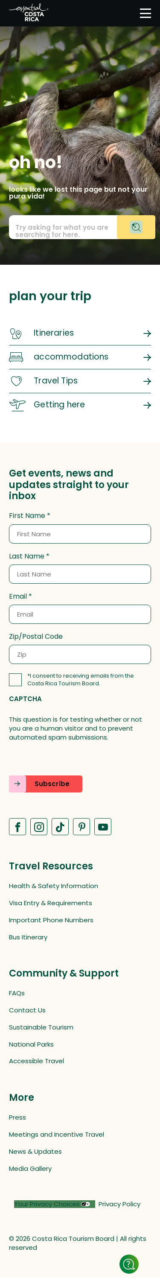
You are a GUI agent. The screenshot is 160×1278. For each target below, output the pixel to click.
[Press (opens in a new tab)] (80, 1117)
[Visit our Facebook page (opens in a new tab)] (17, 827)
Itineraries (54, 333)
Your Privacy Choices (47, 1204)
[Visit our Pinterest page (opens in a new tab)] (81, 827)
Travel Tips (56, 380)
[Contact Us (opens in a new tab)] (80, 1010)
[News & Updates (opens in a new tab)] (80, 1151)
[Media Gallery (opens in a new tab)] (80, 1168)
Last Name (26, 556)
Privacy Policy (119, 1203)
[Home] (28, 13)
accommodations (71, 357)
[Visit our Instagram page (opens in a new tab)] (39, 827)
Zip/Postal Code (36, 636)
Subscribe (52, 783)
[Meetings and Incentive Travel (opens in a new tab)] (80, 1134)
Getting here (59, 404)
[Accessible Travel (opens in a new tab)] (80, 1060)
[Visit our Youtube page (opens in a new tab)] (103, 827)
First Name (27, 516)
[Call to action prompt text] (80, 227)
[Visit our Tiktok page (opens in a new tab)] (60, 827)
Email (18, 596)
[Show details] (129, 1264)
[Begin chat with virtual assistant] (136, 227)
